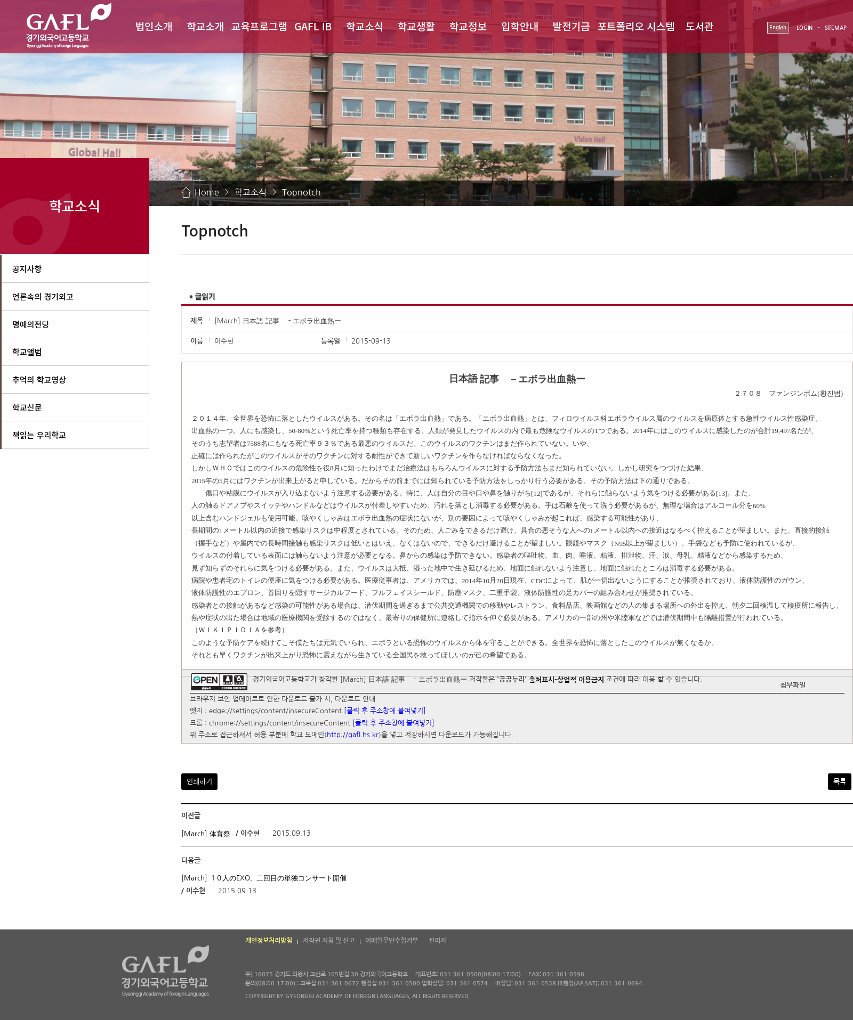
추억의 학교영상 (39, 379)
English (777, 27)
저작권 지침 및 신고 (329, 940)
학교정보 (468, 26)
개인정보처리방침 (268, 940)
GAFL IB (313, 26)
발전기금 (571, 26)
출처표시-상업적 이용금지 (566, 679)
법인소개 (153, 26)
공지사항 (27, 268)
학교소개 (205, 26)
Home (207, 192)
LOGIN (804, 28)
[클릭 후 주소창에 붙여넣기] (385, 711)
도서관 (699, 26)
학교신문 (27, 407)
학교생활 (416, 26)
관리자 (437, 940)
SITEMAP (836, 28)
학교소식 (364, 26)
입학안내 (519, 26)
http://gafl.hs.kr (353, 735)
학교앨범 (27, 351)
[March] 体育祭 (205, 833)
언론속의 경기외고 (43, 296)
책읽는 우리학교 (39, 434)
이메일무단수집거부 (391, 940)
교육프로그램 (259, 26)
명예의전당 (30, 324)
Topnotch (301, 192)
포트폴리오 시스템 (636, 26)
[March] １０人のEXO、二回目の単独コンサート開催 (264, 878)
